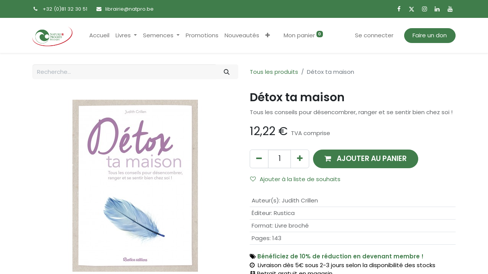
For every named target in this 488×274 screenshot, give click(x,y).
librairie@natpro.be (129, 9)
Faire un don (430, 35)
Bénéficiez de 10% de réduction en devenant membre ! (340, 256)
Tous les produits (274, 72)
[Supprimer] (259, 159)
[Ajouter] (300, 159)
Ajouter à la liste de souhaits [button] (295, 179)
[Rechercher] (226, 71)
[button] (267, 35)
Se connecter (374, 35)
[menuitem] (99, 35)
